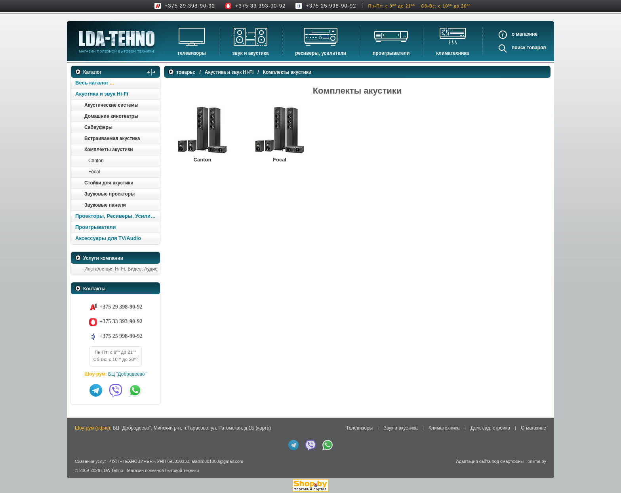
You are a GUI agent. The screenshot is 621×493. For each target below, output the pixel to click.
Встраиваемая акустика (112, 138)
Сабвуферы (98, 127)
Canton (96, 160)
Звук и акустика (250, 53)
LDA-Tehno (112, 470)
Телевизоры (191, 53)
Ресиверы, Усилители (320, 53)
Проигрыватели (391, 53)
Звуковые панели (105, 205)
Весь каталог (92, 83)
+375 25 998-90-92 (331, 6)
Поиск (519, 47)
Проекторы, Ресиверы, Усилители (117, 216)
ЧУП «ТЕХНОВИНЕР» (132, 461)
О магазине (533, 428)
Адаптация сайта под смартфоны (490, 461)
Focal (94, 172)
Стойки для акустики (108, 183)
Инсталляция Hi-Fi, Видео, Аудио (121, 269)
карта (263, 428)
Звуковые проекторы (109, 194)
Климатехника (452, 53)
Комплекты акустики (108, 149)
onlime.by (537, 461)
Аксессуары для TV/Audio (108, 238)
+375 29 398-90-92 (190, 6)
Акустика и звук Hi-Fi (101, 94)
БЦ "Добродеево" (127, 374)
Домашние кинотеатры (111, 116)
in (78, 476)
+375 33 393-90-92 (260, 6)
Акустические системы (111, 105)
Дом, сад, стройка (490, 428)
